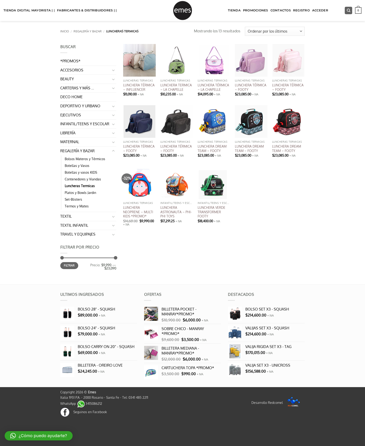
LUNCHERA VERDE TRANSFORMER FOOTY (211, 211)
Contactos (280, 10)
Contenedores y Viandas (83, 179)
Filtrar (69, 265)
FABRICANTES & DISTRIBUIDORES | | (87, 10)
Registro (301, 10)
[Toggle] (113, 70)
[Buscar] (348, 10)
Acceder (320, 10)
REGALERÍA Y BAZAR (88, 31)
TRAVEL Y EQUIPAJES (77, 234)
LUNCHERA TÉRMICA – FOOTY (250, 87)
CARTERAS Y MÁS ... (77, 88)
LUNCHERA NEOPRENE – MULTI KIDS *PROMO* (138, 211)
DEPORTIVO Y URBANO (80, 106)
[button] (358, 10)
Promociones (255, 10)
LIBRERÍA (67, 133)
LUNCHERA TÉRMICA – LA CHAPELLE (213, 87)
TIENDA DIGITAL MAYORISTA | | (29, 10)
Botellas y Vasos (77, 165)
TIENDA (234, 10)
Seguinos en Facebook (83, 412)
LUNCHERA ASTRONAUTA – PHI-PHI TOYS (176, 211)
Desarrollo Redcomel (276, 402)
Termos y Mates (77, 206)
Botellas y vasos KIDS (81, 172)
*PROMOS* (70, 61)
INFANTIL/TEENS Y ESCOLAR (84, 124)
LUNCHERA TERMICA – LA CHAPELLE (176, 87)
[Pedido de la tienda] (275, 31)
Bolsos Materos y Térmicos (85, 159)
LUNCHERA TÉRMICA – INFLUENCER (139, 87)
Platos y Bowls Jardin (80, 192)
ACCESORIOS (71, 70)
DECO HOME (71, 97)
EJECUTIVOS (70, 115)
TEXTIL (66, 216)
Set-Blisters (73, 199)
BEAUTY (67, 79)
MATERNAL (69, 141)
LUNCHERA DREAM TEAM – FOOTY (212, 148)
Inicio (64, 31)
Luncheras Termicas (80, 186)
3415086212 (89, 403)
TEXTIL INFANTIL (74, 225)
